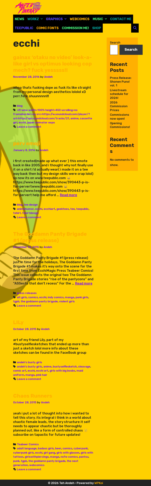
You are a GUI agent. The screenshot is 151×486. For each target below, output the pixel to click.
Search (115, 42)
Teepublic (24, 28)
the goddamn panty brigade (39, 301)
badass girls (46, 447)
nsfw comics (69, 456)
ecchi (22, 122)
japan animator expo (41, 122)
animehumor (25, 208)
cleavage (84, 365)
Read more (68, 195)
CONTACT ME (120, 19)
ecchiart (49, 208)
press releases (27, 292)
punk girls (82, 296)
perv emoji (26, 143)
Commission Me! (75, 28)
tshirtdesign (30, 212)
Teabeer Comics (28, 443)
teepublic (82, 208)
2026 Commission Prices (119, 106)
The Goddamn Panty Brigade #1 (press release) (50, 236)
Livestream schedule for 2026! (119, 94)
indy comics (56, 296)
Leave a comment (29, 126)
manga (69, 296)
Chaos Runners (33, 395)
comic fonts (47, 28)
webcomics (36, 464)
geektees (62, 208)
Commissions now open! (119, 116)
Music (100, 19)
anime (74, 118)
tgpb (16, 301)
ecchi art (42, 370)
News (19, 19)
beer (58, 447)
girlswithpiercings (37, 456)
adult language (27, 447)
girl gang (49, 451)
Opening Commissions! (120, 125)
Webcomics (79, 19)
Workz (35, 19)
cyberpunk (81, 447)
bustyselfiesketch (65, 365)
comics (33, 296)
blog (19, 105)
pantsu (83, 456)
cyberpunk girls (23, 451)
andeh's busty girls (29, 361)
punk (16, 460)
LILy (18, 322)
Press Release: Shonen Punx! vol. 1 (120, 81)
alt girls (22, 296)
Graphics (57, 19)
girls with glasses (67, 451)
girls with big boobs (62, 370)
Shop (96, 28)
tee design (31, 204)
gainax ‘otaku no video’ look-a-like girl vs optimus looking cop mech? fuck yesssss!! (53, 63)
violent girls (67, 301)
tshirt (17, 212)
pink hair (41, 374)
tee (72, 208)
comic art (19, 370)
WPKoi (98, 482)
